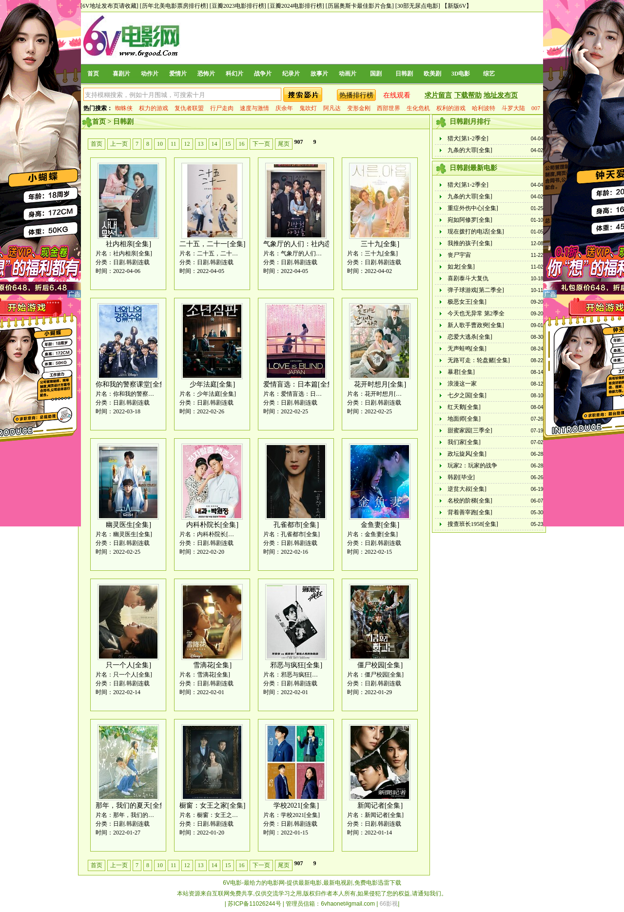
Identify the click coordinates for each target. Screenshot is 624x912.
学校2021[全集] (296, 805)
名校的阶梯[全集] (470, 500)
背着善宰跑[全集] (470, 512)
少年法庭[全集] (212, 384)
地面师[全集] (464, 418)
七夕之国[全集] (467, 395)
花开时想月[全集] (380, 384)
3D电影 (460, 73)
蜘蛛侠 (124, 108)
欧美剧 (432, 73)
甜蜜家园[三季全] (470, 430)
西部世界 (388, 108)
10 (160, 143)
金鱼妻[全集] (380, 524)
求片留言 (438, 95)
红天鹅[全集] (464, 407)
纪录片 (291, 73)
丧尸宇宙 (459, 255)
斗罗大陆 (513, 108)
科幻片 (234, 73)
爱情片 (178, 73)
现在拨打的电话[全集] (476, 231)
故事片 (319, 73)
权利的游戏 (451, 108)
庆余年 (284, 108)
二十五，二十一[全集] (212, 244)
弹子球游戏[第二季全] (476, 290)
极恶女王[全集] (467, 301)
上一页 (119, 143)
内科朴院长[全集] (212, 524)
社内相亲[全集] (128, 244)
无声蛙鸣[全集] (467, 348)
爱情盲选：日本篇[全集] (299, 384)
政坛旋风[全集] (467, 453)
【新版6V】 (457, 5)
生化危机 (418, 108)
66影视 (389, 903)
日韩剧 (404, 73)
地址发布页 (501, 95)
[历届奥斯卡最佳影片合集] (360, 5)
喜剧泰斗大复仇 (468, 278)
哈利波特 (483, 108)
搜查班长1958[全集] (473, 524)
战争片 (263, 73)
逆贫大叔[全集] (467, 488)
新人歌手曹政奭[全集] (476, 325)
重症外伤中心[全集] (473, 208)
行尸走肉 (222, 108)
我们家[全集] (464, 442)
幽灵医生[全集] (128, 524)
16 (242, 143)
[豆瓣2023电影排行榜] (238, 5)
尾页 (284, 143)
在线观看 (396, 95)
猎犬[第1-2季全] (468, 138)
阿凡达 (332, 108)
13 (201, 143)
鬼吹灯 (308, 108)
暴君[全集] (461, 372)
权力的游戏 (153, 108)
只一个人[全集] (128, 665)
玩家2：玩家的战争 (472, 465)
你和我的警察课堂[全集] (132, 384)
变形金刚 (358, 108)
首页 (93, 73)
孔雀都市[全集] (296, 524)
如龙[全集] (461, 266)
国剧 (376, 73)
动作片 (149, 73)
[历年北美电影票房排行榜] (174, 5)
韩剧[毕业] (461, 477)
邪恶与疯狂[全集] (296, 665)
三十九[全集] (380, 244)
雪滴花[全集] (212, 665)
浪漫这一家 (462, 383)
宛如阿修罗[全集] (470, 219)
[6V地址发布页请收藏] (109, 5)
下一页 (261, 143)
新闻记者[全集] (380, 805)
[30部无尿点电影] (417, 5)
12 (187, 143)
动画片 (347, 73)
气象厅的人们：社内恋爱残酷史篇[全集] (323, 244)
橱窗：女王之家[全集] (212, 805)
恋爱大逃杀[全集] (470, 336)
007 (535, 108)
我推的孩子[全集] (470, 243)
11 (173, 143)
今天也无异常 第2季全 (476, 313)
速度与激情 (254, 108)
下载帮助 (468, 95)
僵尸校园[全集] (380, 665)
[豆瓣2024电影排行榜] (296, 5)
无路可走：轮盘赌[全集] (479, 360)
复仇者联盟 (189, 108)
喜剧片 (121, 73)
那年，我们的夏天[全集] (132, 805)
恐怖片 (206, 73)
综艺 (489, 73)
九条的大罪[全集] (470, 150)
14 (214, 143)
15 (228, 143)
